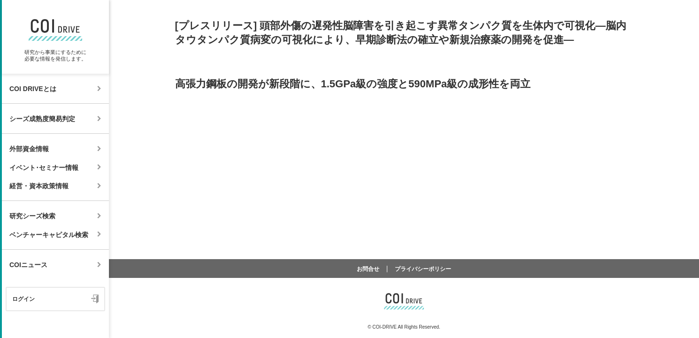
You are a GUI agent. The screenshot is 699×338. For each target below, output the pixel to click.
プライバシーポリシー (423, 269)
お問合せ (368, 269)
